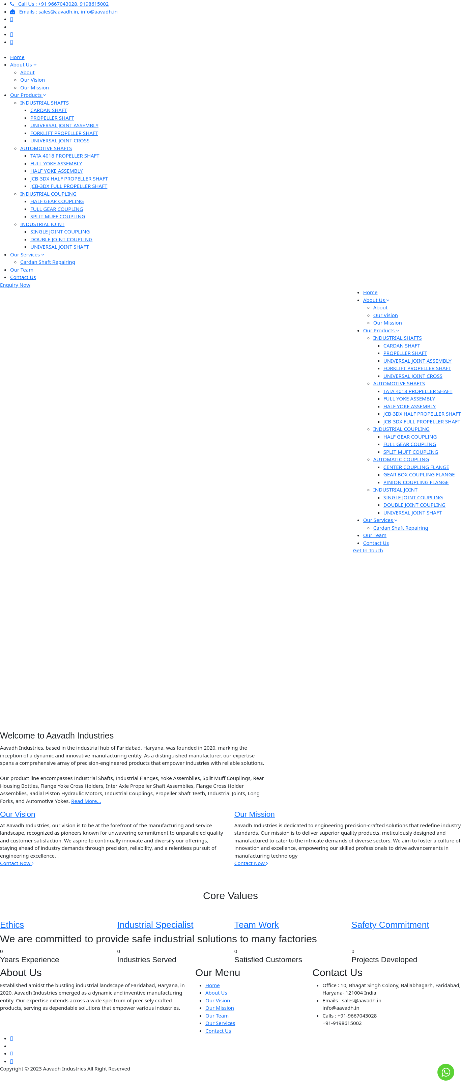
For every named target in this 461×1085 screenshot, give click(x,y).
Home (17, 57)
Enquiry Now (15, 284)
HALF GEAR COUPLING (57, 201)
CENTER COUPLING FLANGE (416, 467)
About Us (23, 64)
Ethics (12, 925)
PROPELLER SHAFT (52, 117)
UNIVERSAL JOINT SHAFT (59, 246)
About (27, 72)
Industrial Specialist (155, 925)
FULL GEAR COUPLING (56, 208)
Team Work (256, 925)
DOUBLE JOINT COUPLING (61, 239)
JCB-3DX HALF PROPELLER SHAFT (69, 178)
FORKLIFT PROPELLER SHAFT (64, 133)
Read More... (86, 801)
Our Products (28, 94)
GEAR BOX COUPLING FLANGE (419, 474)
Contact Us (23, 277)
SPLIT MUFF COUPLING (57, 216)
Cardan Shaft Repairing (47, 261)
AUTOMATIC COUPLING (401, 459)
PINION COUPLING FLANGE (416, 482)
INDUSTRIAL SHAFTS (44, 102)
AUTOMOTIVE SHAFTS (46, 148)
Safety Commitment (390, 925)
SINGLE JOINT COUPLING (60, 231)
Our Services (27, 254)
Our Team (21, 269)
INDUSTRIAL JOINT (42, 224)
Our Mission (34, 87)
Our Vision (32, 79)
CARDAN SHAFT (48, 110)
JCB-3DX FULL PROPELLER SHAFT (68, 186)
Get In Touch (368, 550)
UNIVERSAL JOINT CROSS (59, 140)
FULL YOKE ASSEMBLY (56, 163)
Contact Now (16, 863)
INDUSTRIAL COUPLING (48, 193)
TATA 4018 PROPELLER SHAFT (64, 155)
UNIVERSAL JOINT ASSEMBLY (64, 125)
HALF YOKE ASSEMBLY (56, 170)
